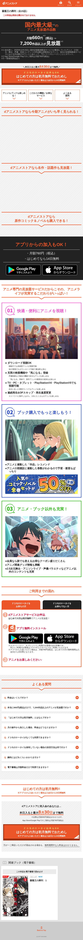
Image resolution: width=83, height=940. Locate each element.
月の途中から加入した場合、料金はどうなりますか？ (32, 727)
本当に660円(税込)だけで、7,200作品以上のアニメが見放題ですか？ (39, 707)
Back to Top (41, 928)
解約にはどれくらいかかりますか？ (23, 757)
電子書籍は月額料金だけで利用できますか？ (28, 767)
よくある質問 (67, 94)
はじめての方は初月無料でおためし (41, 76)
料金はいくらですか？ (17, 697)
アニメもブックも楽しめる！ (14, 94)
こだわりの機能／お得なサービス (40, 94)
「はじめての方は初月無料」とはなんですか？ (29, 717)
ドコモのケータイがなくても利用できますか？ (29, 737)
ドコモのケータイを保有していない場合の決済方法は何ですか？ (37, 747)
